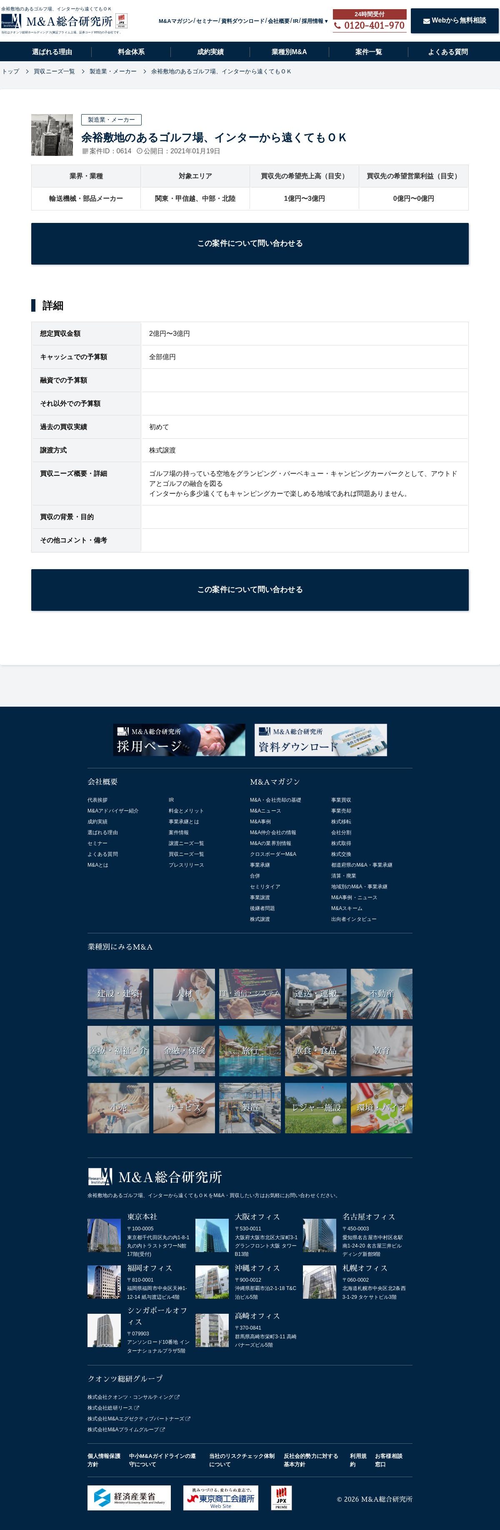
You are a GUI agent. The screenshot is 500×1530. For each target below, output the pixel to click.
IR (295, 21)
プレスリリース (186, 865)
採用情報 (312, 21)
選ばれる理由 (52, 51)
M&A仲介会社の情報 (273, 832)
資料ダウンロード (243, 21)
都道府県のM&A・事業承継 (361, 865)
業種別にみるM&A (120, 947)
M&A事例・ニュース (354, 897)
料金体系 (131, 51)
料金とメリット (186, 811)
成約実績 (210, 51)
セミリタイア (265, 887)
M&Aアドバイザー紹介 (113, 811)
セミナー (207, 21)
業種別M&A (289, 51)
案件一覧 (368, 51)
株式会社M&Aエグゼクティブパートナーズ (136, 1419)
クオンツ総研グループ (125, 1379)
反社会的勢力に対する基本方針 (311, 1460)
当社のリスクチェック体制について (242, 1460)
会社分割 (341, 832)
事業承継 (260, 865)
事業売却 (341, 811)
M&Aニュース (265, 811)
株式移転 (341, 822)
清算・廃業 (344, 876)
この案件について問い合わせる (249, 243)
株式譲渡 (260, 919)
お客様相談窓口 (388, 1460)
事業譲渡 (260, 897)
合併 (255, 876)
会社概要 (279, 21)
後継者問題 (262, 908)
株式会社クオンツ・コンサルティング (130, 1397)
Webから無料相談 (455, 20)
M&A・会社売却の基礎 (275, 800)
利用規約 (358, 1460)
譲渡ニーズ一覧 (186, 843)
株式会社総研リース (110, 1408)
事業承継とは (184, 822)
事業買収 (341, 800)
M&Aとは (98, 865)
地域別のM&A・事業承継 (359, 887)
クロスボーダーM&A (273, 854)
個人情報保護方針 (104, 1460)
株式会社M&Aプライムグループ (123, 1429)
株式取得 (341, 843)
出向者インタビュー (354, 919)
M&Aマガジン (176, 21)
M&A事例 (260, 822)
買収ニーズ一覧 (186, 854)
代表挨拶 (98, 800)
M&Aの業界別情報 (270, 843)
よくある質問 (448, 51)
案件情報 (179, 832)
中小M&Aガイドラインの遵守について (162, 1460)
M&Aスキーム (346, 908)
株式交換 (341, 854)
